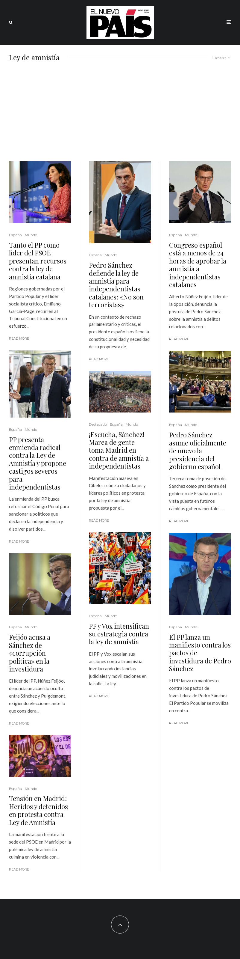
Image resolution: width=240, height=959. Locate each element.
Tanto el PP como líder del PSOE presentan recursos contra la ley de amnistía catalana (37, 261)
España (15, 235)
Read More (19, 338)
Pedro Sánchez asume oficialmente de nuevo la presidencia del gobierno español (197, 450)
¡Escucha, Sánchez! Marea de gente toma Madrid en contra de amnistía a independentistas (119, 450)
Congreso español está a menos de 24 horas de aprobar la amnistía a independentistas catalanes (197, 264)
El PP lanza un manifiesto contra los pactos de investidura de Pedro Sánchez (200, 653)
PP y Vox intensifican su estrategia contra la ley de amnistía (119, 634)
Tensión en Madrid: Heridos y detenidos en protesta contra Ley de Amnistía (38, 810)
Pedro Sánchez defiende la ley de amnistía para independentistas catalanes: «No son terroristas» (116, 284)
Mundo (31, 235)
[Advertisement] (120, 116)
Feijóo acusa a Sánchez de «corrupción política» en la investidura (29, 653)
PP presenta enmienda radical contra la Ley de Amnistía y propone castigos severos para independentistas (37, 463)
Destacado (98, 424)
